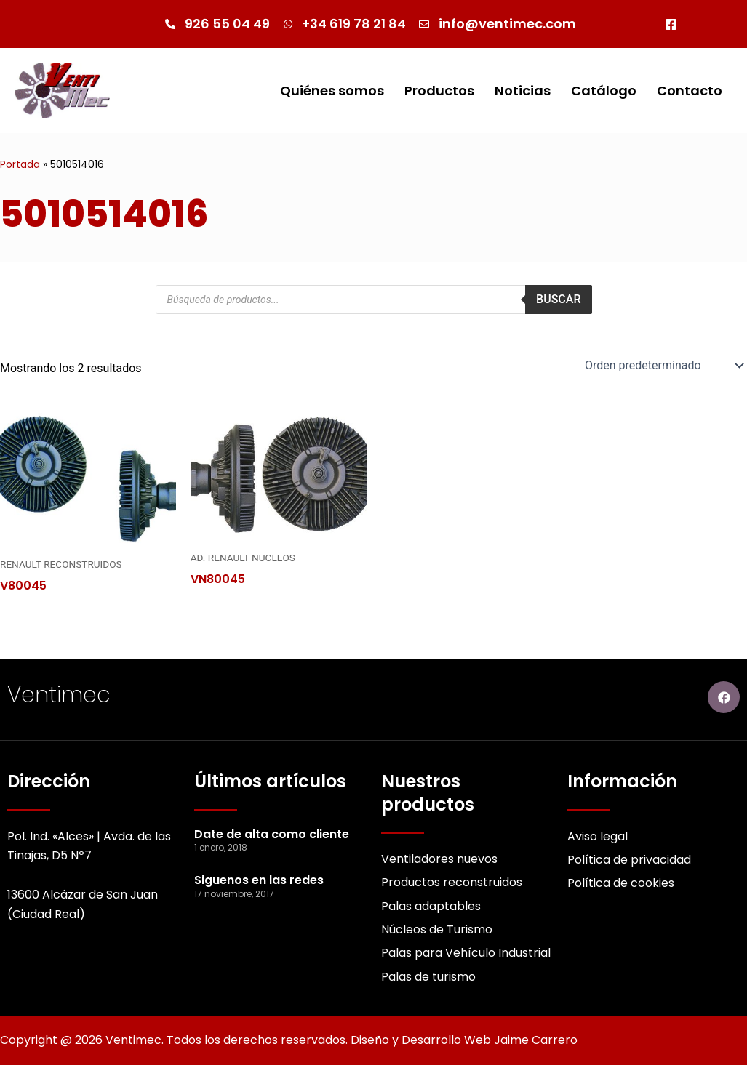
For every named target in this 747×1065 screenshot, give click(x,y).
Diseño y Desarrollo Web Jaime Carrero (464, 1040)
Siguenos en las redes (259, 880)
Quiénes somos (332, 90)
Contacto (689, 90)
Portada (20, 165)
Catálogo (603, 90)
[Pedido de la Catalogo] (663, 365)
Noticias (523, 90)
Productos (439, 90)
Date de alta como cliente (271, 834)
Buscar (558, 299)
